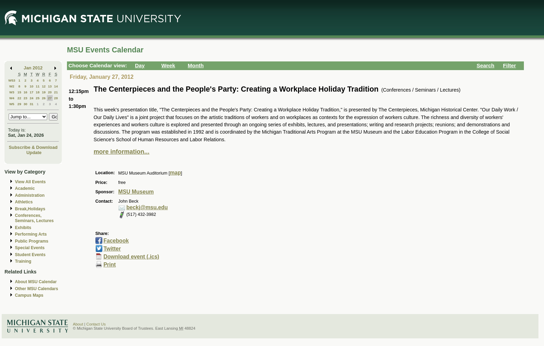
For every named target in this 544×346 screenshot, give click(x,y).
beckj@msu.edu (147, 207)
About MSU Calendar (36, 281)
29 (19, 104)
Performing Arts (31, 234)
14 (56, 86)
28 (56, 98)
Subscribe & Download (33, 147)
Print (109, 265)
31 (31, 104)
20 (50, 92)
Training (23, 261)
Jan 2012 (33, 67)
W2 (12, 86)
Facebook (116, 241)
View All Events (30, 181)
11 (38, 86)
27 (50, 98)
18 (38, 92)
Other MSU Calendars (36, 288)
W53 (11, 80)
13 (50, 86)
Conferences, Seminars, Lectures (34, 218)
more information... (122, 151)
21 (56, 92)
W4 (12, 98)
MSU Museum (136, 192)
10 (31, 86)
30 (25, 104)
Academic (25, 188)
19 (44, 92)
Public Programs (31, 241)
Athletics (24, 202)
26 (44, 98)
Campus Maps (29, 295)
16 (25, 92)
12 (44, 86)
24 (31, 98)
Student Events (30, 254)
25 (38, 98)
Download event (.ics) (131, 257)
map (175, 173)
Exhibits (23, 227)
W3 (12, 92)
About (78, 324)
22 (19, 98)
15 (19, 92)
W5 (12, 104)
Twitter (112, 249)
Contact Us (96, 324)
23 (25, 98)
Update (34, 152)
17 (31, 92)
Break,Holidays (30, 208)
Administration (29, 195)
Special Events (29, 247)
